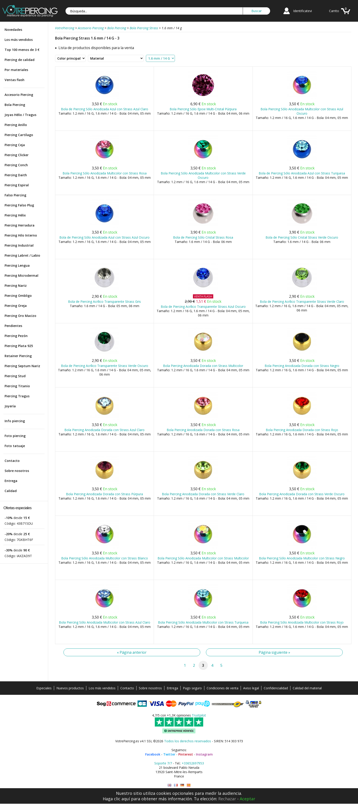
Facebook (152, 754)
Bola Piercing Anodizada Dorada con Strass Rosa (203, 430)
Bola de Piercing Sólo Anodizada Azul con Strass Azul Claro (104, 109)
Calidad (11, 491)
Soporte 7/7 (163, 763)
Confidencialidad (276, 688)
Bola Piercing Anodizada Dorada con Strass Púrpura (104, 494)
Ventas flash (14, 80)
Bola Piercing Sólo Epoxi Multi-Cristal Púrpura (203, 109)
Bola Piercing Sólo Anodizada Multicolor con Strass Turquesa (203, 622)
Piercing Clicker (17, 155)
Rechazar (227, 798)
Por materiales (16, 70)
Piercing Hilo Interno (21, 235)
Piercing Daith (16, 175)
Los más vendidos (19, 39)
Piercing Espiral (17, 185)
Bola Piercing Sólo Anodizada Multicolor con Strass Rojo (302, 622)
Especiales (44, 688)
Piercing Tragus (17, 396)
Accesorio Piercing (19, 94)
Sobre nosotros (17, 471)
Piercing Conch (16, 165)
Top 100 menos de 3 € (22, 49)
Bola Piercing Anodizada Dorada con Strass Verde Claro (203, 494)
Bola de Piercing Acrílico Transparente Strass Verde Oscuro (104, 365)
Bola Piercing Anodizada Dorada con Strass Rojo (302, 430)
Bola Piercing (15, 105)
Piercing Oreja (16, 305)
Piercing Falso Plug (19, 205)
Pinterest (185, 754)
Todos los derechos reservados (187, 741)
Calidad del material (307, 688)
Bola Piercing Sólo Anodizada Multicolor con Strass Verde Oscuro (203, 175)
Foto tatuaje (15, 446)
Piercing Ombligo (18, 295)
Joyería (10, 406)
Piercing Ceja (15, 145)
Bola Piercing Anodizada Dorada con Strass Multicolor (203, 365)
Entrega (11, 481)
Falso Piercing (15, 195)
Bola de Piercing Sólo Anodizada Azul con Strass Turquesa (302, 173)
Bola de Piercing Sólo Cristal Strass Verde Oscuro (302, 237)
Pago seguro (192, 688)
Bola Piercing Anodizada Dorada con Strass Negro (302, 365)
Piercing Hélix (15, 215)
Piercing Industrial (19, 245)
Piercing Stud (15, 376)
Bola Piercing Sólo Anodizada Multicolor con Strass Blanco (104, 558)
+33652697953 (193, 763)
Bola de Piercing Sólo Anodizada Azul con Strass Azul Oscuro (104, 237)
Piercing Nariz (16, 285)
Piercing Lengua (17, 265)
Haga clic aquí (116, 798)
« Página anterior (132, 652)
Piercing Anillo (16, 125)
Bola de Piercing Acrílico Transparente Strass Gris (104, 301)
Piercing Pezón (16, 336)
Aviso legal (251, 688)
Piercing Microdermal (21, 275)
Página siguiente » (274, 652)
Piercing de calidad (19, 60)
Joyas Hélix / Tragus (20, 115)
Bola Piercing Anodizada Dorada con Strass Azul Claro (104, 430)
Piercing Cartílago (19, 135)
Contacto (12, 460)
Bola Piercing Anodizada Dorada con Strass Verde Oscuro (302, 494)
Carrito (334, 11)
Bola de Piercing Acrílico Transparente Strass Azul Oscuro (203, 306)
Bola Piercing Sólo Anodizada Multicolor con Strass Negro (302, 558)
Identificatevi (302, 11)
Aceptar (247, 798)
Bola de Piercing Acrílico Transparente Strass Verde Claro (302, 301)
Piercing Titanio (17, 386)
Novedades (13, 29)
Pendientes (13, 326)
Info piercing (15, 421)
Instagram (204, 754)
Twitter (169, 754)
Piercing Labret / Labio (22, 255)
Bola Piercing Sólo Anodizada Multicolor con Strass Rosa (105, 173)
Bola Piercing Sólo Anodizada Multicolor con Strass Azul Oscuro (302, 111)
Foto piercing (15, 436)
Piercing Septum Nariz (22, 366)
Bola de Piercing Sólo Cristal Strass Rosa (203, 237)
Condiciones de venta (222, 688)
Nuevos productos (70, 688)
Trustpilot (199, 715)
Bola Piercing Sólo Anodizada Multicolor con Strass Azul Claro (104, 622)
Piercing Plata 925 (19, 346)
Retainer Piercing (18, 356)
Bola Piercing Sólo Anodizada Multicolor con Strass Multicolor (203, 558)
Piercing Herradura (19, 225)
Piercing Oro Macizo (20, 315)
